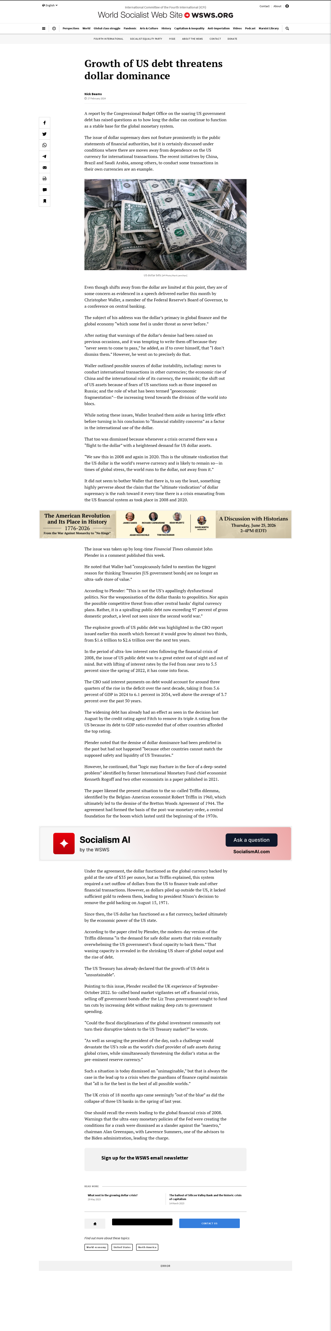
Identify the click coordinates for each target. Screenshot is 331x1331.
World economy (96, 1247)
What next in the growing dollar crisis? (112, 1195)
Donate (232, 38)
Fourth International (108, 38)
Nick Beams (93, 94)
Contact (265, 6)
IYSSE (172, 38)
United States (122, 1247)
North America (147, 1247)
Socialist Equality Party (146, 38)
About (277, 6)
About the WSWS (192, 38)
